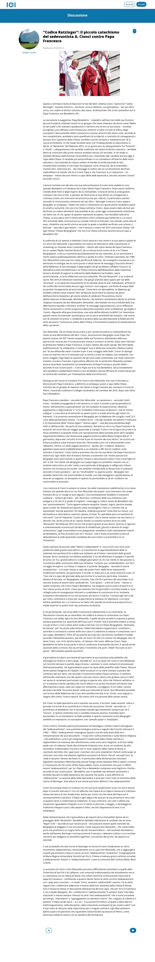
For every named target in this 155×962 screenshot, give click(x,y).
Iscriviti (129, 4)
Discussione (77, 15)
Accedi (141, 4)
